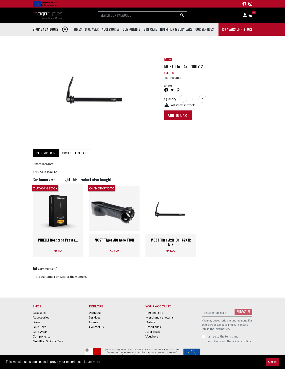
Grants (93, 322)
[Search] (142, 15)
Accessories (41, 317)
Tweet (172, 90)
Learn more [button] (92, 361)
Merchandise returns (159, 317)
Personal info (154, 312)
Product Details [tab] (75, 153)
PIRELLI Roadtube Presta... (58, 240)
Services (94, 317)
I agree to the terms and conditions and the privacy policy (229, 338)
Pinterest (178, 90)
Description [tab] (45, 153)
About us (95, 312)
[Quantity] (193, 99)
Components (41, 336)
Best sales (39, 312)
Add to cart (178, 115)
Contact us (96, 327)
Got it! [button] (272, 361)
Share (166, 90)
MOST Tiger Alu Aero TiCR (114, 240)
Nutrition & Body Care (48, 341)
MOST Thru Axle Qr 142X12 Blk (171, 242)
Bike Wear (40, 331)
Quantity (170, 99)
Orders (150, 322)
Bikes (36, 322)
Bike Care (39, 327)
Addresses (152, 331)
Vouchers (151, 336)
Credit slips (153, 327)
